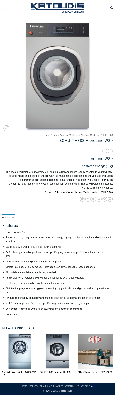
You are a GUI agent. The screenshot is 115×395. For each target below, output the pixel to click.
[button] (4, 8)
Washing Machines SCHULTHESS (97, 135)
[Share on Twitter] (93, 199)
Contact (85, 386)
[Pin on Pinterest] (104, 199)
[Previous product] (110, 151)
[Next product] (104, 151)
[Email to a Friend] (99, 199)
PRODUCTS (33, 386)
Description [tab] (8, 217)
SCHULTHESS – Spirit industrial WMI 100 (19, 373)
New (55, 135)
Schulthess (60, 192)
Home (47, 135)
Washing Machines (69, 135)
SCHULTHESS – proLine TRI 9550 (56, 372)
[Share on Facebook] (88, 199)
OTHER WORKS (56, 386)
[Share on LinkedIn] (110, 199)
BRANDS (44, 386)
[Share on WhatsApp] (82, 199)
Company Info (72, 386)
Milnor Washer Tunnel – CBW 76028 (95, 372)
